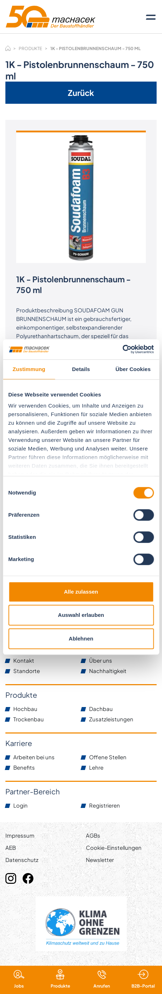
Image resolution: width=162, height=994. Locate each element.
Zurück (81, 93)
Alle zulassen (81, 592)
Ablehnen (81, 638)
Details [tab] (81, 369)
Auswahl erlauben (81, 615)
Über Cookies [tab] (133, 369)
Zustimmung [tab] (29, 369)
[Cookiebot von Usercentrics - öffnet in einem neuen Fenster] (122, 349)
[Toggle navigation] (150, 16)
